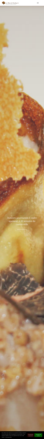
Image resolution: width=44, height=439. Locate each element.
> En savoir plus (8, 437)
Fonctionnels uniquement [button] (30, 435)
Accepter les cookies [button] (38, 435)
